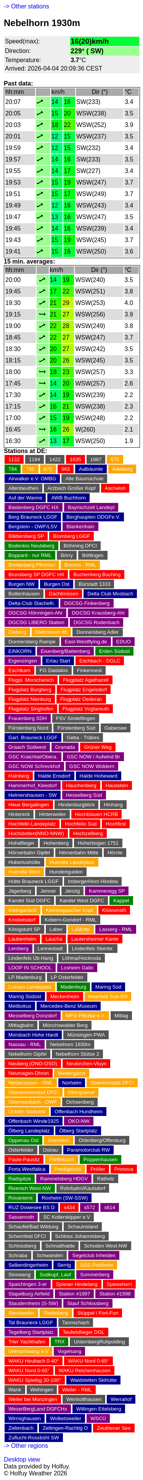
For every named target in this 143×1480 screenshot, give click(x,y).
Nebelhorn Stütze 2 (77, 1054)
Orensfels (58, 1140)
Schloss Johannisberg (80, 1236)
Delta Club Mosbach (110, 594)
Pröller (97, 1169)
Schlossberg (22, 1246)
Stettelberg (55, 1313)
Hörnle (115, 852)
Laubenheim (22, 939)
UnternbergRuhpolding (99, 1342)
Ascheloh (115, 488)
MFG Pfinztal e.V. (85, 1016)
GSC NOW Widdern (92, 766)
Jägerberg (19, 891)
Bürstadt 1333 (94, 584)
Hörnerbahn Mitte (78, 852)
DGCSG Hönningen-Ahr (35, 613)
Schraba (17, 1255)
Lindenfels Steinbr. (93, 948)
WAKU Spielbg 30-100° (34, 1380)
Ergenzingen (22, 661)
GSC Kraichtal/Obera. (33, 757)
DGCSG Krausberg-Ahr (98, 613)
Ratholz (105, 1179)
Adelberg (122, 469)
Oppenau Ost (23, 1140)
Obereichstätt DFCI (112, 1083)
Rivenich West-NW (29, 1188)
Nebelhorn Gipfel (27, 1054)
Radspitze (19, 1179)
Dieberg (17, 632)
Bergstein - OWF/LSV (32, 526)
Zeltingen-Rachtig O (65, 1428)
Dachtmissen (63, 594)
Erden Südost (114, 651)
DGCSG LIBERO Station (36, 622)
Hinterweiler (52, 814)
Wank (14, 1390)
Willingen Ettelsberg (98, 1409)
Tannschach (75, 1322)
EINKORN (20, 651)
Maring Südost (24, 996)
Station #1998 (114, 1294)
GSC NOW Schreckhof (34, 766)
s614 (109, 1207)
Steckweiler (21, 1313)
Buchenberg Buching (97, 574)
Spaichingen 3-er (27, 1284)
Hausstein (117, 785)
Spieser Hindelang (77, 1284)
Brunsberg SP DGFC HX (36, 574)
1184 (34, 459)
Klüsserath (114, 910)
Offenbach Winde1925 (33, 1121)
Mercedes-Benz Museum (68, 1006)
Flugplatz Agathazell (85, 680)
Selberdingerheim (28, 1265)
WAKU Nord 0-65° (88, 1361)
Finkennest (89, 670)
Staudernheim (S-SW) (33, 1303)
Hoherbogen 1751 (98, 843)
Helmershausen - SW (32, 795)
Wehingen (42, 1390)
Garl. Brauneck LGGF (33, 737)
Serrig (64, 1265)
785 (30, 469)
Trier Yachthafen (26, 1342)
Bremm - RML (80, 565)
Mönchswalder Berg (65, 1025)
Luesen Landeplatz (29, 987)
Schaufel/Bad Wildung (33, 1226)
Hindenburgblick (76, 805)
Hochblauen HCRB (96, 814)
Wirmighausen (24, 1418)
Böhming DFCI (80, 546)
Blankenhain (80, 526)
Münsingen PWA (86, 1035)
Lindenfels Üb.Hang (30, 958)
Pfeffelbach (61, 1159)
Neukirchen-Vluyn (86, 1063)
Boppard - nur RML (29, 555)
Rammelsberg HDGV (64, 1179)
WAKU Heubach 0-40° (33, 1361)
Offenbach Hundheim (79, 1111)
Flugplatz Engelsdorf (84, 689)
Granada (65, 747)
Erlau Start (58, 661)
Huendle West (24, 872)
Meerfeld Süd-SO (108, 996)
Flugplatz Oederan (81, 699)
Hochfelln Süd (80, 824)
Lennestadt (50, 948)
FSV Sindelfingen (75, 718)
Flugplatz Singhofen (30, 709)
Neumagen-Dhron (28, 1073)
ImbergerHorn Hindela (93, 881)
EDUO (123, 641)
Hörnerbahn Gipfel (29, 852)
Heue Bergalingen (28, 805)
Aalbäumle (91, 469)
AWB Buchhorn (68, 498)
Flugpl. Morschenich (31, 680)
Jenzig (72, 891)
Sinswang (19, 1274)
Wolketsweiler (65, 1418)
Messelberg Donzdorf (32, 1016)
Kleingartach (22, 910)
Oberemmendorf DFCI (33, 1092)
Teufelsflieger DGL (84, 1332)
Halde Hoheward (98, 776)
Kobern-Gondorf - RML (70, 920)
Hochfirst (116, 824)
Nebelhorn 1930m (70, 1044)
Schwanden (50, 1255)
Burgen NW (21, 584)
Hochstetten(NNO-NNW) (36, 833)
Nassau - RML (24, 1044)
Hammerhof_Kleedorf (32, 785)
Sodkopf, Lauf (55, 1274)
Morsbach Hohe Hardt (33, 1035)
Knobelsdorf (21, 920)
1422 (55, 459)
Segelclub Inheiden (93, 1255)
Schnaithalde (60, 1246)
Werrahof (121, 1399)
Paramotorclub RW (88, 1150)
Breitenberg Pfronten (31, 565)
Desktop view (22, 1459)
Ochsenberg (80, 1102)
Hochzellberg (88, 833)
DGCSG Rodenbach (97, 622)
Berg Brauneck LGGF (32, 517)
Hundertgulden (65, 872)
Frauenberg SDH (27, 718)
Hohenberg (56, 843)
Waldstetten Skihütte (93, 1380)
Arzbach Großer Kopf (72, 488)
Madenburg (73, 987)
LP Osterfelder (67, 977)
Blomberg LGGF (71, 536)
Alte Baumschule (84, 478)
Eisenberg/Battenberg (65, 651)
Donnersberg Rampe (32, 641)
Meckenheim (64, 996)
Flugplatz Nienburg (29, 699)
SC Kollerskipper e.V (66, 1217)
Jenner (48, 891)
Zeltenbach (21, 1428)
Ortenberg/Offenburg (102, 1140)
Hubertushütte (24, 862)
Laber (56, 929)
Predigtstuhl (68, 1169)
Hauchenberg (81, 785)
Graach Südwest (27, 747)
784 (12, 469)
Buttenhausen (24, 594)
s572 (89, 1207)
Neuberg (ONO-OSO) (32, 1063)
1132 (14, 459)
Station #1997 (74, 1294)
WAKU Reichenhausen (85, 1370)
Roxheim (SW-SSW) (65, 1198)
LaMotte (81, 929)
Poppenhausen (101, 1159)
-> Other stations (26, 6)
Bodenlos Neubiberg (31, 546)
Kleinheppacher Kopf (69, 910)
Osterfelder (21, 1150)
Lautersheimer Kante (95, 939)
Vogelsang (69, 1351)
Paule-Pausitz (24, 1159)
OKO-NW (78, 1121)
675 (115, 459)
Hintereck (19, 814)
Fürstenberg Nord (28, 728)
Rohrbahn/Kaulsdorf (83, 1188)
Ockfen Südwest (26, 1111)
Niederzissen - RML (30, 1083)
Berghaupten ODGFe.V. (93, 517)
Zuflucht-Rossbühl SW (33, 1437)
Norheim (71, 1083)
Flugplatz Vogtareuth (86, 709)
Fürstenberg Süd (76, 728)
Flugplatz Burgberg (29, 689)
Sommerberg (94, 1274)
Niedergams (71, 1073)
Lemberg (18, 948)
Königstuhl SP (24, 929)
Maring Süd (108, 987)
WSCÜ (98, 1418)
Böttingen (92, 555)
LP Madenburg (25, 977)
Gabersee (115, 728)
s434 (69, 1207)
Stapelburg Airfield (29, 1294)
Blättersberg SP (26, 536)
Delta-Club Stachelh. (31, 603)
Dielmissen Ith (51, 632)
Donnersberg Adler (97, 632)
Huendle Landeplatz (72, 862)
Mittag (121, 1016)
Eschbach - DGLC (99, 661)
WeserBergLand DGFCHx (37, 1409)
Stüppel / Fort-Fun (97, 1313)
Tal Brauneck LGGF (30, 1322)
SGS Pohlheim (96, 1265)
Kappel (121, 900)
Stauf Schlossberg (87, 1303)
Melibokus (19, 1006)
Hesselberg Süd (84, 795)
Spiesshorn (119, 1284)
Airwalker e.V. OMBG (32, 478)
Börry (67, 555)
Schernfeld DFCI (27, 1236)
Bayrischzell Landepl (91, 507)
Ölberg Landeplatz (29, 1131)
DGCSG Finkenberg (86, 603)
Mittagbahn (21, 1025)
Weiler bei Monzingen (32, 1399)
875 (48, 469)
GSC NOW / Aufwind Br (93, 757)
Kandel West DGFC (81, 900)
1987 (96, 459)
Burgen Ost (56, 584)
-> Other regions (26, 1445)
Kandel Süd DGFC (29, 900)
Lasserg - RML (115, 929)
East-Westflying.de (86, 641)
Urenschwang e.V (28, 1351)
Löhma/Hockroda (81, 958)
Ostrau (50, 1150)
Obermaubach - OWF (32, 1102)
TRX (60, 1342)
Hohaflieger (21, 843)
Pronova (123, 1169)
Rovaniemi (20, 1198)
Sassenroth (21, 1217)
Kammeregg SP (107, 891)
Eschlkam (19, 670)
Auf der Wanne (25, 498)
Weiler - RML (77, 1390)
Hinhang (113, 805)
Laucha (53, 939)
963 (65, 469)
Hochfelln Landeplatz (32, 824)
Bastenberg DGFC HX (33, 507)
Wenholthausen (83, 1399)
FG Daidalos (54, 670)
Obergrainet (81, 1092)
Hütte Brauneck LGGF (33, 881)
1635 (75, 459)
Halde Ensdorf (54, 776)
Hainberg (18, 776)
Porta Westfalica (26, 1169)
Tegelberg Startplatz (31, 1332)
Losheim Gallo (77, 968)
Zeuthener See (113, 1428)
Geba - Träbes (83, 737)
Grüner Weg (97, 747)
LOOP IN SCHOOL (30, 968)
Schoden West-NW (105, 1246)
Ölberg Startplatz (78, 1131)
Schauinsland (82, 1226)
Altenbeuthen (23, 488)
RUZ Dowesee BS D (31, 1207)
